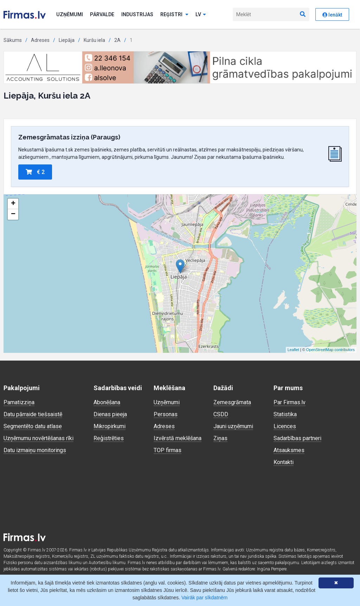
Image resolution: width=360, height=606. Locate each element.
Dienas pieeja (110, 414)
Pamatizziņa (19, 402)
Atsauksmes (289, 450)
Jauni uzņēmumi (233, 426)
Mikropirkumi (110, 426)
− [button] (13, 214)
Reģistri (174, 14)
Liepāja (67, 40)
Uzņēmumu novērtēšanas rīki (38, 438)
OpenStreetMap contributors (330, 350)
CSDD (220, 414)
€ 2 (35, 172)
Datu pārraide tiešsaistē (33, 414)
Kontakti (284, 462)
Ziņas (220, 438)
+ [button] (13, 204)
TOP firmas (167, 450)
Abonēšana (107, 402)
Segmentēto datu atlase (33, 426)
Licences (285, 426)
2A (117, 40)
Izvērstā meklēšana (177, 438)
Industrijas (137, 14)
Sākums (13, 40)
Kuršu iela (94, 40)
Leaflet (293, 350)
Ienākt (332, 15)
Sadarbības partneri (297, 438)
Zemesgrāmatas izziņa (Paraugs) (69, 137)
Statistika (285, 414)
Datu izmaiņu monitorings (35, 450)
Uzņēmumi (69, 14)
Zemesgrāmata (232, 402)
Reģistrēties (109, 438)
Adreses (40, 40)
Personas (166, 414)
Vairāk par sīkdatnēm (204, 597)
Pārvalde (102, 14)
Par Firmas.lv (290, 402)
